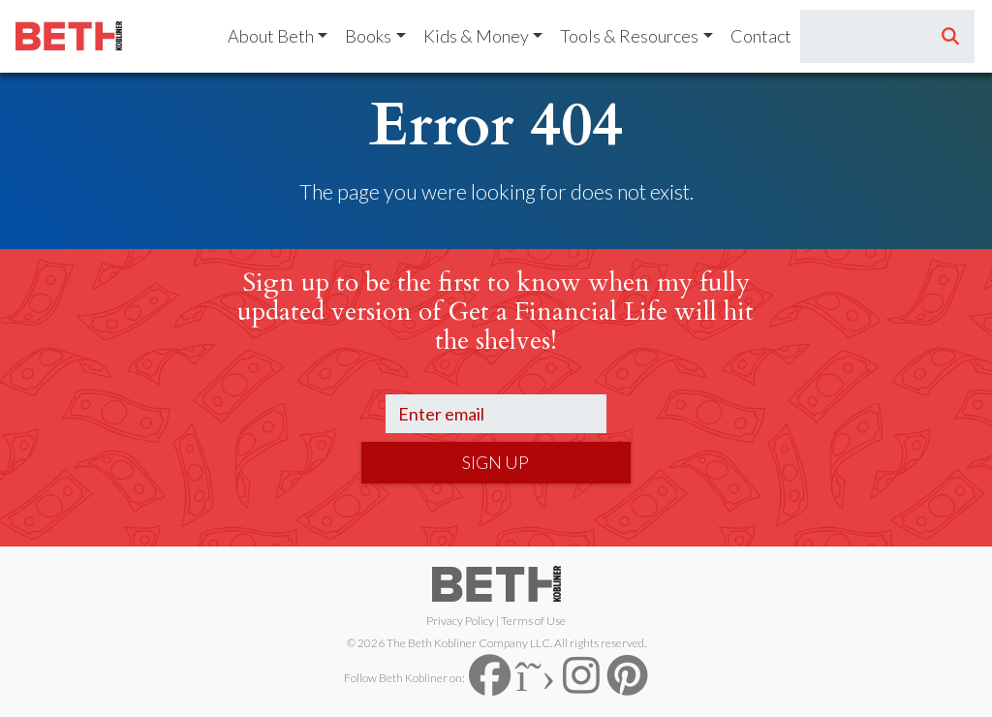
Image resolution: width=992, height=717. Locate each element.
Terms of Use (533, 620)
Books (368, 36)
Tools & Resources (629, 36)
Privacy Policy (460, 620)
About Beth (271, 36)
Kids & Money (476, 36)
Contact (760, 36)
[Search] (863, 37)
